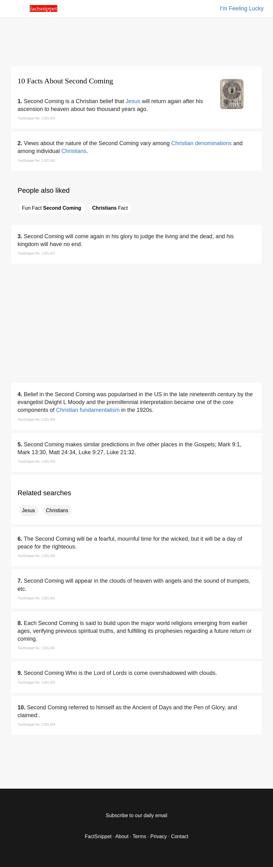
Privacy (158, 836)
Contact (179, 836)
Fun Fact (51, 208)
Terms (139, 836)
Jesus (133, 101)
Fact (110, 208)
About (122, 836)
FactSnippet (98, 836)
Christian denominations (201, 143)
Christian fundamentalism (88, 410)
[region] (136, 41)
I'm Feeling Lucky (242, 8)
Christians (73, 151)
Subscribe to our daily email (136, 815)
